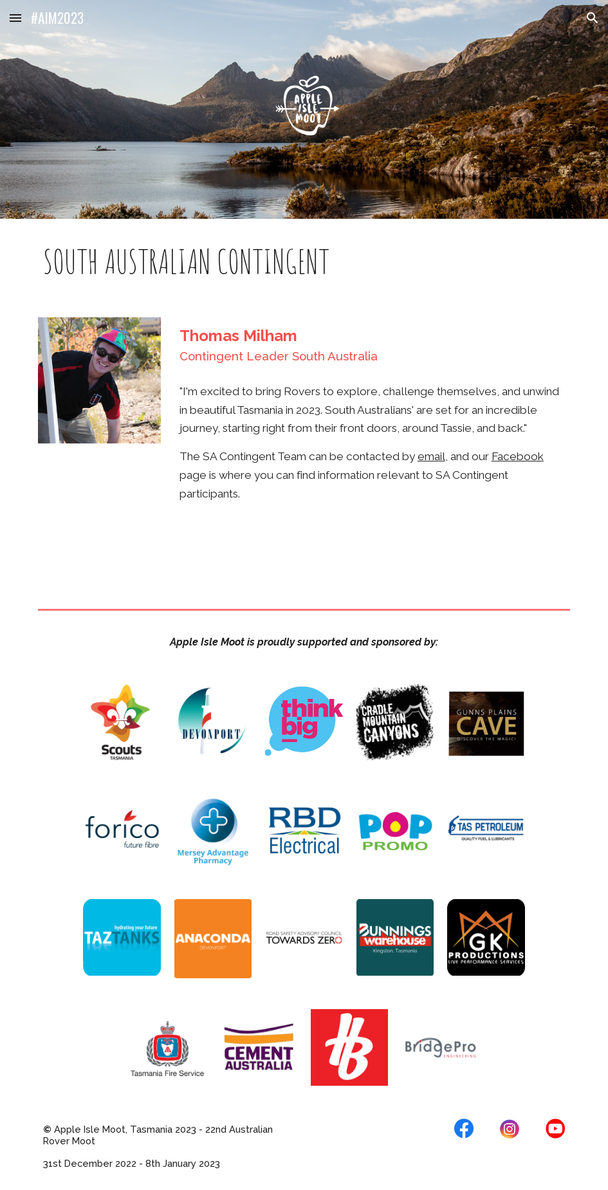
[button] (15, 17)
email (431, 456)
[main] (304, 260)
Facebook (518, 456)
